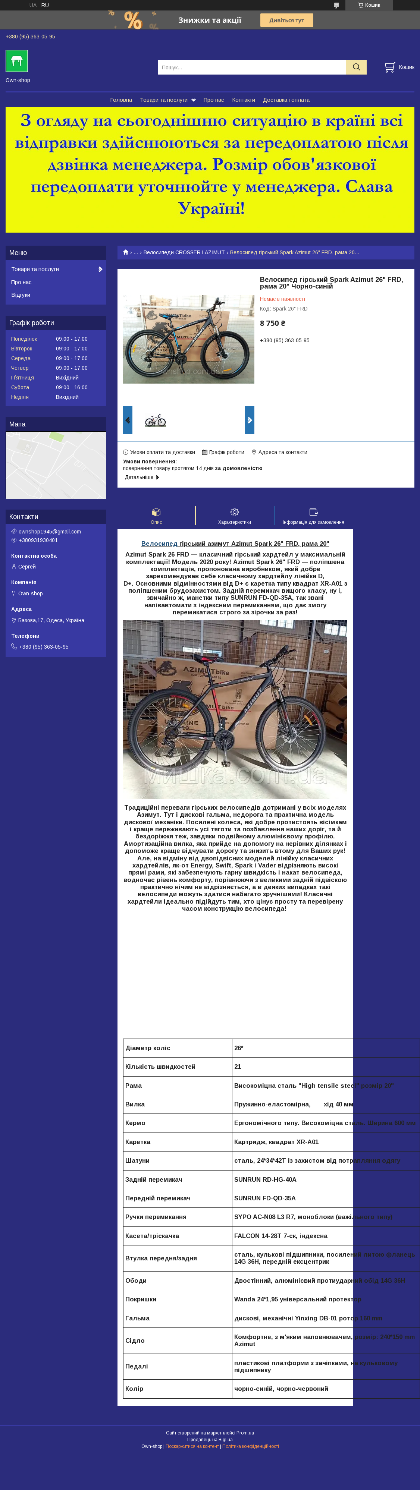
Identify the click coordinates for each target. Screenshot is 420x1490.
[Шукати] (356, 67)
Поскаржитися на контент (192, 1446)
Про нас (214, 100)
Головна (121, 100)
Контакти (243, 100)
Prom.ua (245, 1433)
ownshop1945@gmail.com (50, 532)
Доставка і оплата (286, 100)
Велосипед (159, 543)
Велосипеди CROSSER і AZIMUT (184, 252)
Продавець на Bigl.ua (210, 1439)
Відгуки (20, 295)
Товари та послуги (164, 100)
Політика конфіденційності (250, 1446)
